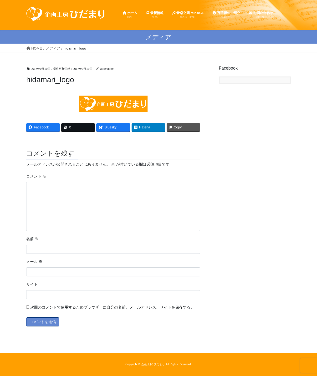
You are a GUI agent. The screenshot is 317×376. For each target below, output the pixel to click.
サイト (32, 284)
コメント (36, 176)
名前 (32, 239)
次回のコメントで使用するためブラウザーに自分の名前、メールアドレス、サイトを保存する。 (112, 307)
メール (34, 262)
